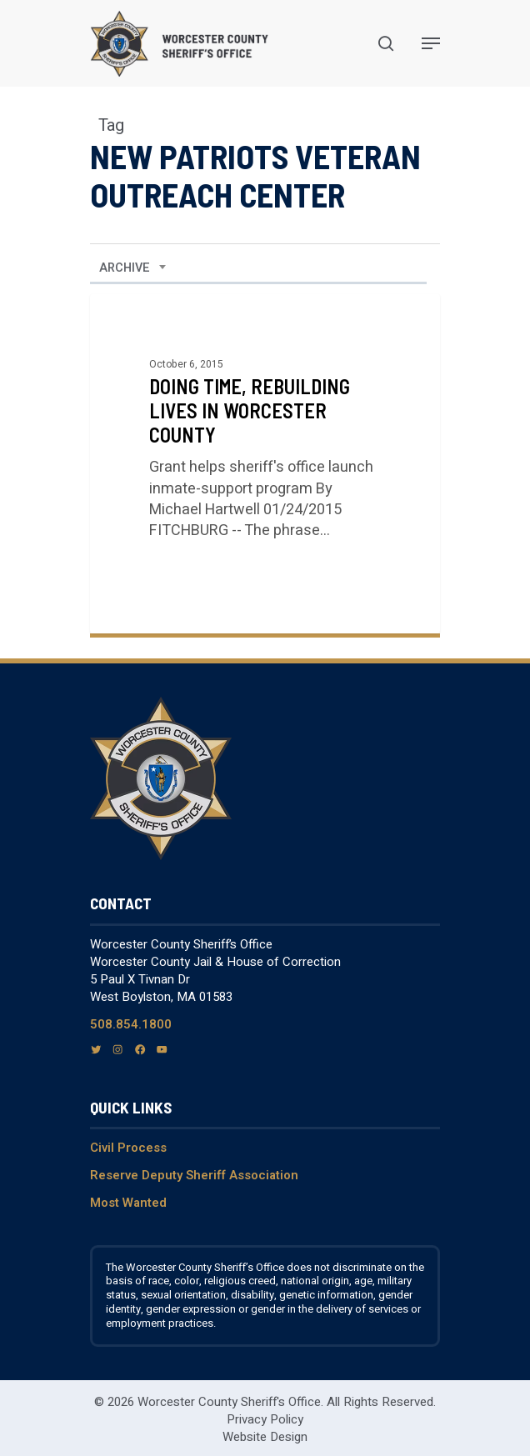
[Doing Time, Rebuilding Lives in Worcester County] (265, 463)
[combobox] (133, 268)
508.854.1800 (131, 1024)
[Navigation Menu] (431, 43)
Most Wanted (128, 1202)
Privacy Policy (265, 1419)
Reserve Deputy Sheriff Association (194, 1175)
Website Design (265, 1437)
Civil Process (128, 1147)
